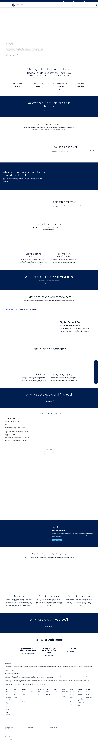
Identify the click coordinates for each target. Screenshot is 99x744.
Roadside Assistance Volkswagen (80, 697)
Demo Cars (72, 692)
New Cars (72, 691)
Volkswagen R (64, 698)
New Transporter (49, 692)
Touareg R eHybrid (7, 703)
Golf (14, 691)
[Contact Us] (54, 1)
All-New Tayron (8, 699)
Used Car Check (81, 703)
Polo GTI (15, 697)
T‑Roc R (7, 694)
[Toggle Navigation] (95, 5)
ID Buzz (23, 697)
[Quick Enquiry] (95, 378)
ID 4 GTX (7, 709)
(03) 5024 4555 (54, 727)
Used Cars (72, 694)
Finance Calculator (72, 700)
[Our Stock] (95, 362)
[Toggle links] (9, 739)
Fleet (71, 704)
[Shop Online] (95, 365)
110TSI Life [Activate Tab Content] (40, 413)
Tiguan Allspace (8, 697)
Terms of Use (8, 715)
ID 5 (6, 706)
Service (79, 691)
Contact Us (88, 691)
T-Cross (7, 691)
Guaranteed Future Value (72, 702)
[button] (49, 34)
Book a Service (81, 692)
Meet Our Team (89, 697)
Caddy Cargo (48, 691)
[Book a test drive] (12, 55)
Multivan (39, 692)
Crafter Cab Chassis (64, 693)
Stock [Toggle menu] (74, 5)
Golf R (15, 694)
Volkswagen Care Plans (81, 700)
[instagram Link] (96, 1)
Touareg (7, 700)
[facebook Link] (94, 1)
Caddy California (57, 692)
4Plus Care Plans (81, 702)
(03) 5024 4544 (32, 727)
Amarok (31, 691)
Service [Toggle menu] (88, 5)
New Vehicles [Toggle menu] (67, 5)
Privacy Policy (8, 714)
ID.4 (6, 704)
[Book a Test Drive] (95, 375)
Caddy (39, 691)
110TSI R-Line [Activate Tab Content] (57, 413)
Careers (87, 694)
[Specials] (95, 368)
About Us (88, 692)
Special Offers (81, 5)
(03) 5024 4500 (10, 727)
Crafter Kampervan (64, 696)
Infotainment (33, 309)
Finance (71, 697)
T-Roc (7, 692)
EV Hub (87, 695)
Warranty (80, 694)
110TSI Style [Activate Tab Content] (48, 413)
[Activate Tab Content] (39, 452)
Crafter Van (48, 694)
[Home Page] (8, 5)
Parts (79, 705)
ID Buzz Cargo (24, 699)
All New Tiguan (8, 695)
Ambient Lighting (23, 309)
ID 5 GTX (23, 694)
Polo (14, 695)
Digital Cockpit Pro (11, 309)
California (55, 691)
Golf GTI (15, 692)
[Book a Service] (95, 372)
